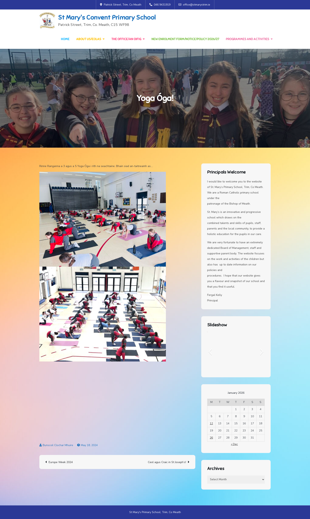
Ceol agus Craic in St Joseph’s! (167, 462)
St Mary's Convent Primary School (107, 17)
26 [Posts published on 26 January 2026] (211, 438)
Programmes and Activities (247, 39)
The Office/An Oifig (126, 39)
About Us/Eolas (88, 39)
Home (65, 39)
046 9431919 (159, 5)
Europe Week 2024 (61, 462)
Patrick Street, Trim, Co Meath (120, 5)
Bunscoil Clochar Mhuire (58, 445)
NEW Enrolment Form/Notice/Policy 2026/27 (185, 39)
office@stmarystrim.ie (194, 5)
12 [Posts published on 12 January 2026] (211, 424)
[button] (210, 352)
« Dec (234, 444)
